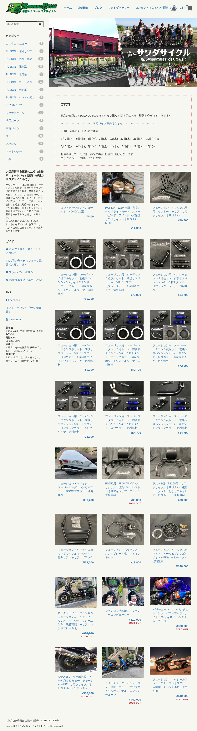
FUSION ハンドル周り (24, 97)
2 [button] (123, 85)
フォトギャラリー (118, 7)
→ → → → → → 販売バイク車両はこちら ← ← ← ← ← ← (108, 123)
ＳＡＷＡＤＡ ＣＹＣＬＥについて (23, 251)
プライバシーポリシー (21, 272)
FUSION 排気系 (24, 74)
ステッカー (24, 136)
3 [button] (129, 85)
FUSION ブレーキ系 (24, 82)
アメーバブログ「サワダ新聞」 (23, 309)
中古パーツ (24, 128)
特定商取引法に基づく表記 (24, 279)
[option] (123, 52)
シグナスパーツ (24, 112)
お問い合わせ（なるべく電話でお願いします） (24, 262)
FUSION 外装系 (24, 66)
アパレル (24, 143)
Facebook (13, 300)
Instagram (13, 319)
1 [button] (117, 85)
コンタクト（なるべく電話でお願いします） (162, 7)
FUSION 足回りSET (24, 51)
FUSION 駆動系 (24, 89)
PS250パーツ (24, 105)
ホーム (68, 7)
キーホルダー (24, 151)
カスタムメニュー (24, 43)
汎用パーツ (24, 120)
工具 (24, 159)
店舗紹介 (83, 7)
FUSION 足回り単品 (24, 58)
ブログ (98, 7)
